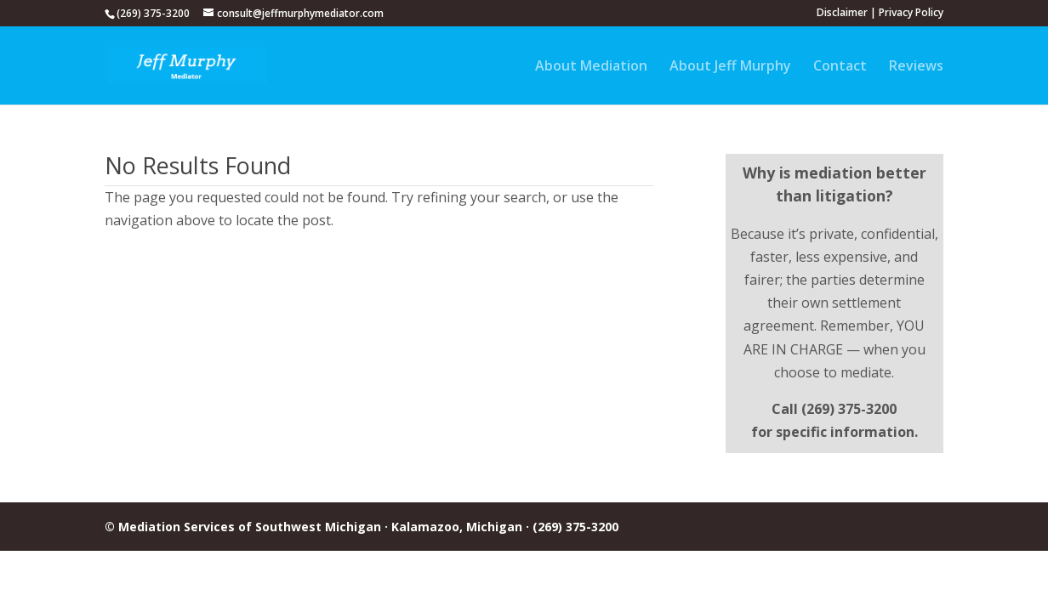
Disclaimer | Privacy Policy (880, 14)
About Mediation (591, 67)
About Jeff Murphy (730, 67)
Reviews (916, 67)
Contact (840, 67)
